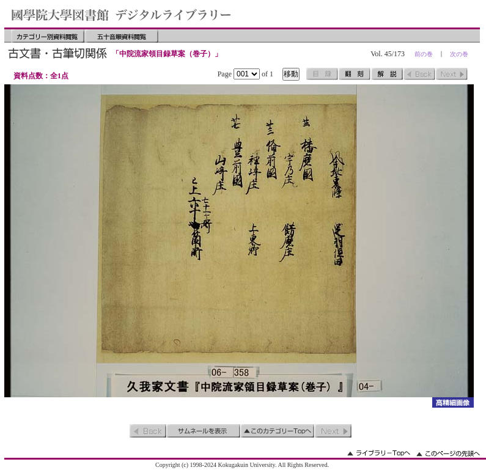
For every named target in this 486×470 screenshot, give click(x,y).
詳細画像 (453, 402)
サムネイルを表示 (203, 431)
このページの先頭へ (448, 453)
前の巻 (423, 54)
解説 (387, 74)
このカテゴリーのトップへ (277, 431)
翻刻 (354, 74)
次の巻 (459, 54)
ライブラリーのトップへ (378, 453)
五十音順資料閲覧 (121, 36)
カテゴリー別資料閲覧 (47, 36)
